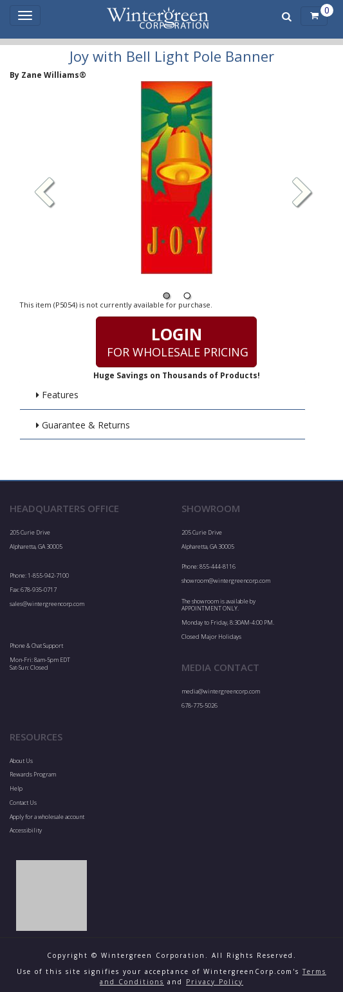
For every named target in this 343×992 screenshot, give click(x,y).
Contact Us (23, 802)
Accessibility (26, 830)
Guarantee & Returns (83, 425)
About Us (21, 761)
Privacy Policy (214, 981)
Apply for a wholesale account (47, 817)
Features (57, 395)
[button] (302, 194)
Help (16, 788)
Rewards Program (33, 774)
